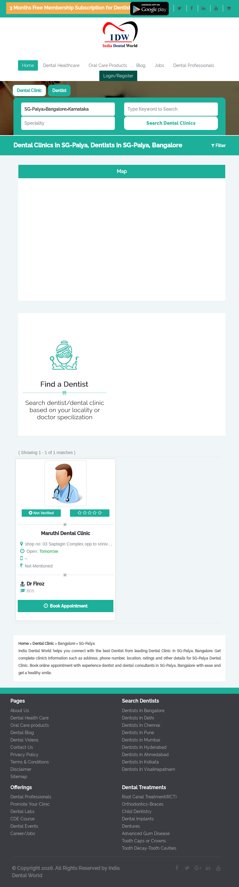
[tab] (29, 90)
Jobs (159, 65)
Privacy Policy (20, 754)
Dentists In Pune (134, 732)
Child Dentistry (132, 811)
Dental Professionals (193, 65)
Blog (140, 65)
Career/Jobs (18, 833)
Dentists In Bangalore (139, 710)
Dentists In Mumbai (137, 739)
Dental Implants (133, 818)
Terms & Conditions (25, 761)
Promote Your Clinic (26, 804)
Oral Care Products (108, 65)
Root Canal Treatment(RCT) (145, 796)
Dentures (127, 826)
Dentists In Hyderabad (140, 747)
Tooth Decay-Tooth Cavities (145, 848)
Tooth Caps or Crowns (140, 840)
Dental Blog (18, 732)
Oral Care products (25, 725)
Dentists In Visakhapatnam (144, 769)
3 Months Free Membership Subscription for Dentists (71, 8)
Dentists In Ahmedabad (141, 754)
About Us (15, 710)
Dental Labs (18, 811)
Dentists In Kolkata (136, 761)
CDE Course (18, 818)
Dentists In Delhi (134, 717)
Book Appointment (65, 605)
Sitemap (14, 776)
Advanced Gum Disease (141, 833)
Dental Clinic (29, 90)
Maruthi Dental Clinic (65, 533)
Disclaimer (17, 769)
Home (28, 65)
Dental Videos (20, 739)
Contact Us (17, 747)
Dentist (59, 90)
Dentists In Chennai (137, 725)
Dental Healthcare (61, 65)
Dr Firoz (35, 584)
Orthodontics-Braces (138, 804)
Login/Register (118, 75)
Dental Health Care (25, 717)
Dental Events (20, 826)
